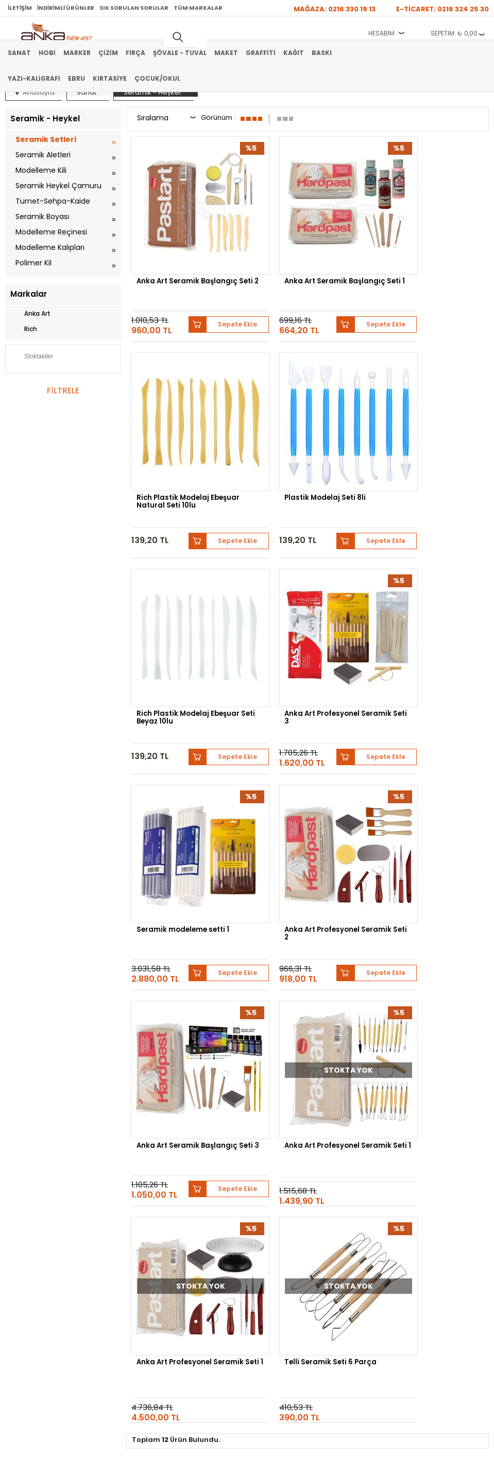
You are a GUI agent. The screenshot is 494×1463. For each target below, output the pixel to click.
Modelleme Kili (40, 170)
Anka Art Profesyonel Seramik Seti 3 (421, 451)
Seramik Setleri (45, 139)
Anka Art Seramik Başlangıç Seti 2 (169, 260)
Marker (77, 52)
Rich (23, 329)
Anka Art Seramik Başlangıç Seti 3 (414, 642)
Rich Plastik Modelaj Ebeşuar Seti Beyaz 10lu (302, 451)
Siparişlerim (350, 1171)
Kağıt (293, 52)
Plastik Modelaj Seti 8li (179, 447)
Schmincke (358, 1037)
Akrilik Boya (21, 1140)
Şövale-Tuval (23, 1186)
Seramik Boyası (42, 216)
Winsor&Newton (134, 1045)
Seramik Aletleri (43, 155)
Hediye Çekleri (25, 1275)
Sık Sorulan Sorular (133, 8)
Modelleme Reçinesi (51, 232)
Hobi (47, 52)
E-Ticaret (216, 1450)
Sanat (19, 52)
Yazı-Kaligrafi (34, 78)
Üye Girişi (347, 1140)
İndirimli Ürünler (65, 8)
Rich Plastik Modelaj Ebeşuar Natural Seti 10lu (428, 260)
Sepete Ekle (218, 294)
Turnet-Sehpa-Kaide (52, 201)
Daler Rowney (198, 1045)
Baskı (322, 52)
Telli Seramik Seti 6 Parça (429, 828)
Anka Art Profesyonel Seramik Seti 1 (176, 832)
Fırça (135, 52)
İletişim (20, 8)
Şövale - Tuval (180, 52)
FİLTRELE (63, 390)
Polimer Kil (33, 263)
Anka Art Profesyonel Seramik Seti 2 (298, 642)
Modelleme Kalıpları (49, 247)
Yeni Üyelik (349, 1125)
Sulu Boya (19, 1125)
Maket (226, 52)
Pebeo (368, 1045)
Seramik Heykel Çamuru (58, 185)
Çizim (108, 52)
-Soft (189, 1450)
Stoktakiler (31, 357)
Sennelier (330, 1045)
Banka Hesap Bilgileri (199, 1125)
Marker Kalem (24, 1171)
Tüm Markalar (198, 8)
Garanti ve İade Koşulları (204, 1156)
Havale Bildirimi (355, 1156)
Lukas (400, 1037)
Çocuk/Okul (157, 78)
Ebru (76, 78)
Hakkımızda (21, 1229)
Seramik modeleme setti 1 (185, 638)
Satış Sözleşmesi (193, 1140)
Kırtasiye (110, 78)
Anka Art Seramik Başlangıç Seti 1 (291, 260)
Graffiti (261, 52)
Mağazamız (21, 1245)
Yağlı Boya (20, 1156)
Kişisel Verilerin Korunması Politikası (220, 1171)
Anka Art (30, 314)
